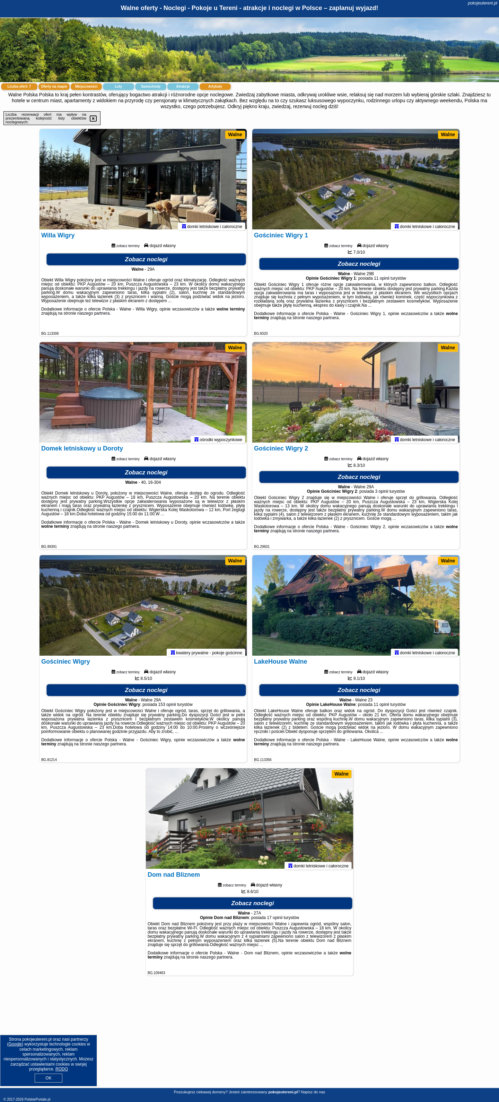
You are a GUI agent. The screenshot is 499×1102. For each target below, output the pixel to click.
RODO (61, 1069)
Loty (118, 86)
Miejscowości (86, 86)
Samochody (151, 86)
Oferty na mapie (54, 86)
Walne (235, 134)
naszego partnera (93, 316)
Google (15, 1044)
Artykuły (215, 86)
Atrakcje (183, 86)
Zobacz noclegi (146, 262)
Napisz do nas (313, 1092)
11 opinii (381, 281)
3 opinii (381, 494)
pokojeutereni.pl (482, 3)
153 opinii (167, 708)
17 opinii (274, 921)
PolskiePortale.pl (37, 1099)
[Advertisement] (249, 1037)
